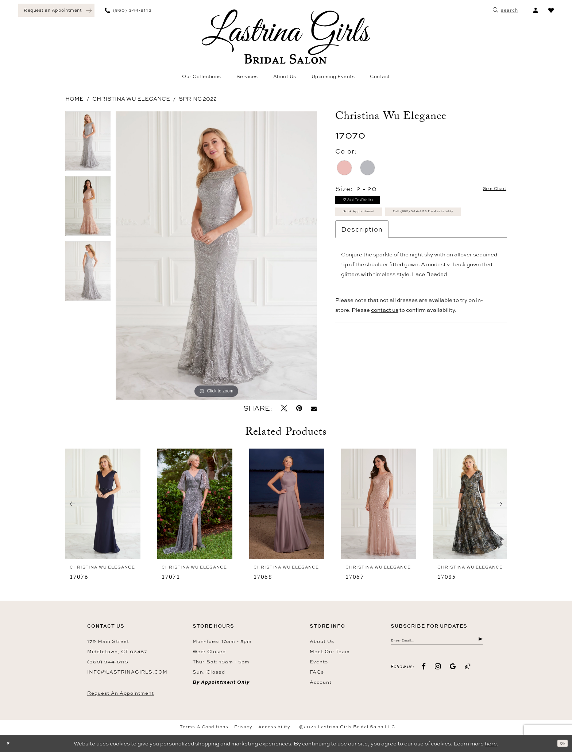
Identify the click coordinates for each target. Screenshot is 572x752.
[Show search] (505, 10)
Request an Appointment (120, 693)
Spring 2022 (198, 98)
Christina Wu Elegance (131, 98)
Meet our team (330, 651)
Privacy (243, 727)
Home (74, 98)
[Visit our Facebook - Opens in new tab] (423, 671)
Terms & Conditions (204, 727)
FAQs (317, 671)
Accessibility (274, 727)
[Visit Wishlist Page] (551, 10)
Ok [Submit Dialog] (559, 743)
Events (319, 661)
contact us (384, 341)
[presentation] (102, 504)
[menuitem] (56, 10)
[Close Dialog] (11, 743)
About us (322, 641)
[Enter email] (437, 642)
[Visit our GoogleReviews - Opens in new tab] (452, 671)
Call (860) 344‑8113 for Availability (396, 240)
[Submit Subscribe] (479, 642)
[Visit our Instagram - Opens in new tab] (437, 671)
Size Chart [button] (487, 189)
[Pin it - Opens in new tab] (299, 408)
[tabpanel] (88, 143)
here (491, 743)
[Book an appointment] (56, 10)
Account (321, 682)
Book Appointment (372, 222)
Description (362, 260)
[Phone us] (128, 10)
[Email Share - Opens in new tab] (313, 408)
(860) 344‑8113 (107, 661)
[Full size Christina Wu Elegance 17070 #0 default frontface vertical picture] (216, 255)
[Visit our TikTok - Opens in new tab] (467, 671)
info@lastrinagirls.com (127, 671)
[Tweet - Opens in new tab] (284, 408)
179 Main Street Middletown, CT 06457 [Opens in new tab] (117, 646)
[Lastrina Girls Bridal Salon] (286, 36)
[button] (535, 10)
